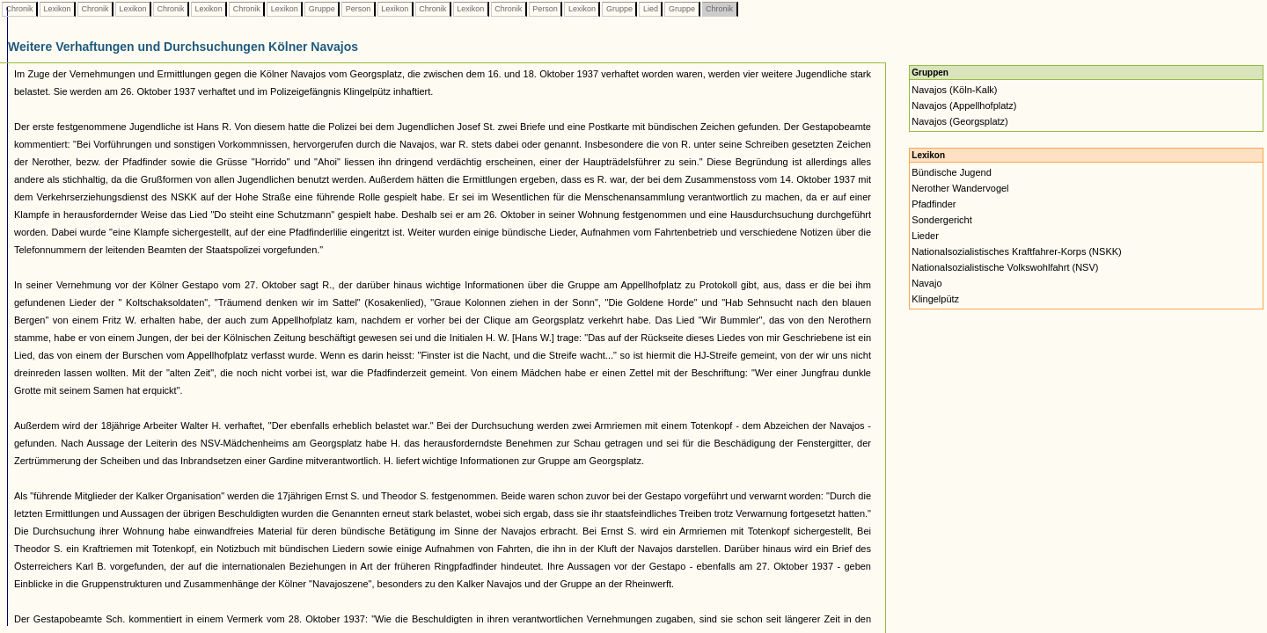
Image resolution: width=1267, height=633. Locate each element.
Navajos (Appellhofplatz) (964, 105)
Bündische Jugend (952, 172)
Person (358, 8)
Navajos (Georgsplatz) (959, 121)
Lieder (925, 235)
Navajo (926, 283)
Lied (650, 8)
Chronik (19, 8)
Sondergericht (942, 220)
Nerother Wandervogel (960, 188)
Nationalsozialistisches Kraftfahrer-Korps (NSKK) (1016, 251)
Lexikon (57, 8)
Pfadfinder (934, 204)
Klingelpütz (935, 299)
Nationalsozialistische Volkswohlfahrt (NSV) (1005, 267)
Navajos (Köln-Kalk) (954, 89)
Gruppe (321, 8)
